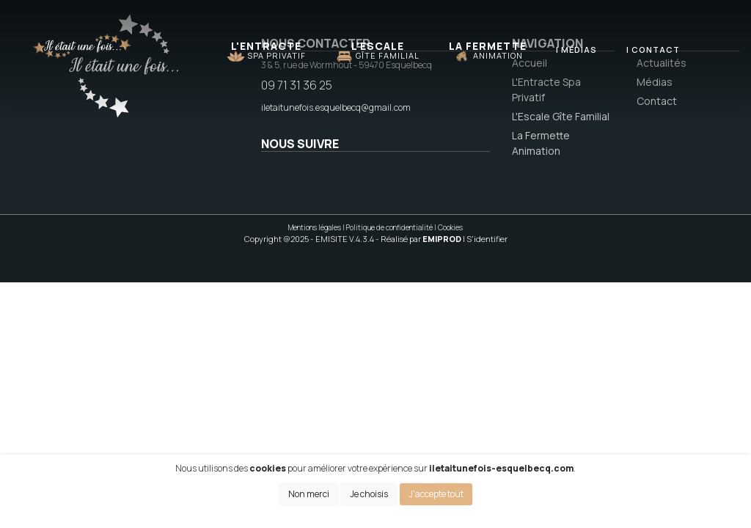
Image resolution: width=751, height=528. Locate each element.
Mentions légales (314, 227)
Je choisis (369, 494)
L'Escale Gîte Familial (560, 116)
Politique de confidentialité (389, 227)
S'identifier (487, 238)
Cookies (450, 227)
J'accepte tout (436, 494)
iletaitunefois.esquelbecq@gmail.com (336, 107)
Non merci (308, 494)
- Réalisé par (419, 238)
